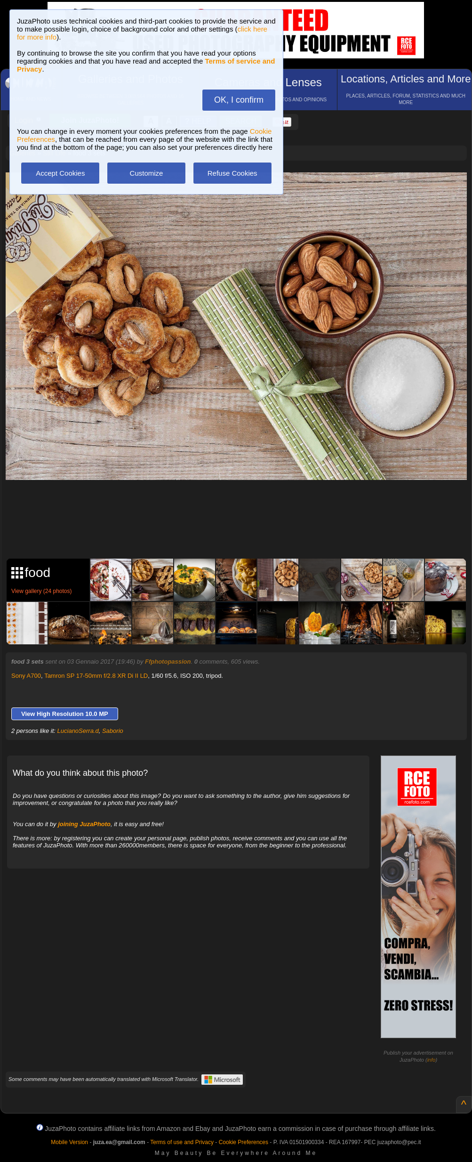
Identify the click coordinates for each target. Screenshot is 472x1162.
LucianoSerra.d (78, 730)
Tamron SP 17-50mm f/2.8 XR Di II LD (96, 675)
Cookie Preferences (243, 1142)
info (431, 1060)
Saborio (112, 730)
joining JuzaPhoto (84, 824)
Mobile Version (69, 1142)
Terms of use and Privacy (182, 1142)
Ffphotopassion (168, 661)
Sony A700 (26, 675)
